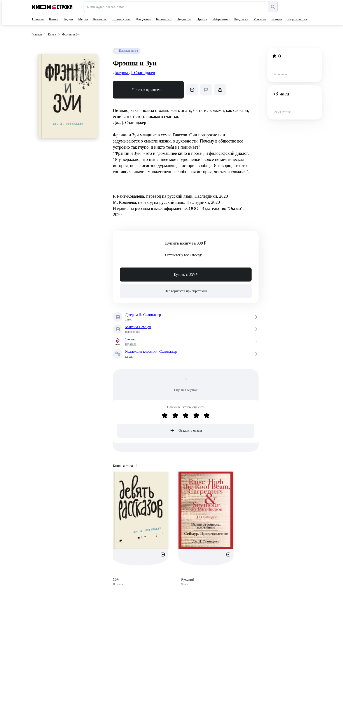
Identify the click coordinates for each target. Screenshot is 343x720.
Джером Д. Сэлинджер (134, 72)
